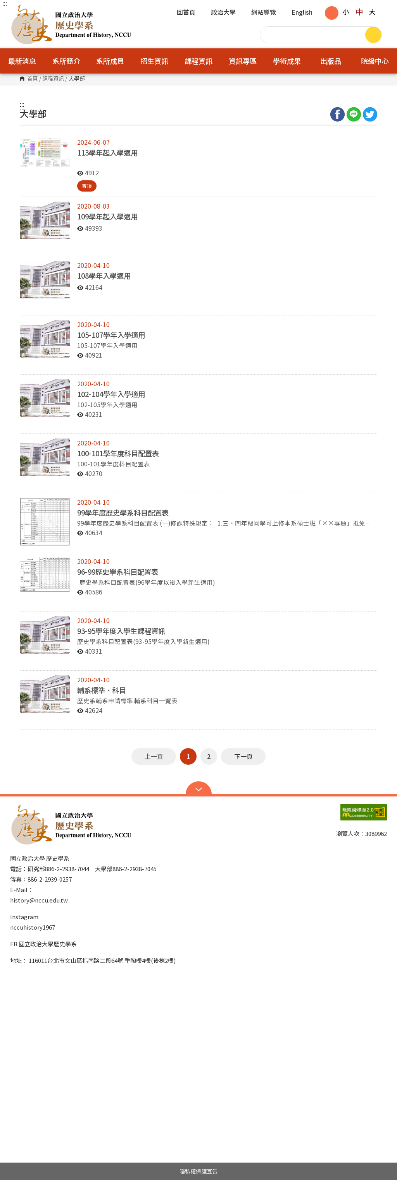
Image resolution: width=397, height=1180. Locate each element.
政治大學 (223, 13)
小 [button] (346, 11)
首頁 (32, 78)
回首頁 (186, 13)
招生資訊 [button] (154, 61)
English (302, 13)
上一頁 (154, 756)
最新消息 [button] (22, 61)
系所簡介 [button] (66, 61)
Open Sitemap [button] (199, 788)
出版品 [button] (330, 61)
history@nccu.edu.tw (39, 900)
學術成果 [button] (287, 61)
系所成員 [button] (110, 61)
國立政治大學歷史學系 (18, 9)
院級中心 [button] (375, 61)
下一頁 (243, 756)
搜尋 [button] (373, 35)
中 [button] (359, 11)
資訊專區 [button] (243, 61)
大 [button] (372, 11)
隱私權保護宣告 (198, 1171)
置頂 (87, 185)
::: (4, 3)
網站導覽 (263, 13)
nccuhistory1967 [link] (32, 927)
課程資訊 (53, 78)
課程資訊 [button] (198, 61)
